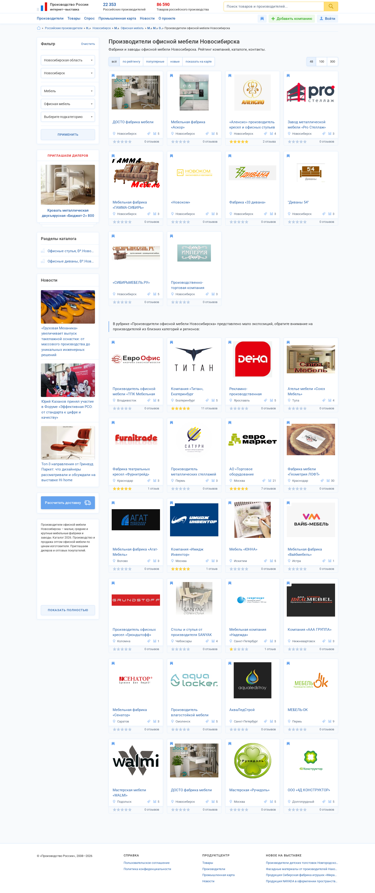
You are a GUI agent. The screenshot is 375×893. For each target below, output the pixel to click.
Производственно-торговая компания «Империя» (187, 285)
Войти (327, 18)
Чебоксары (181, 641)
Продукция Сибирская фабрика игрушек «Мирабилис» (302, 875)
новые (175, 61)
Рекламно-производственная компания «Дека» (245, 392)
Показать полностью (68, 610)
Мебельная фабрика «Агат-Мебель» (135, 552)
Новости (147, 18)
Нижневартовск (301, 641)
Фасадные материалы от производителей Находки (302, 869)
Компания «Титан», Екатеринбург (187, 391)
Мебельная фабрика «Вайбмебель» (305, 552)
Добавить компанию (294, 18)
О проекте (167, 18)
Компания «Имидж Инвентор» (187, 552)
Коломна (121, 641)
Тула (293, 400)
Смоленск (180, 721)
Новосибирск (102, 28)
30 (330, 480)
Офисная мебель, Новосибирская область (161, 28)
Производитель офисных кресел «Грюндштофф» (134, 632)
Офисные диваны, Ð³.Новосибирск (71, 261)
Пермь (178, 480)
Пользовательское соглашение (147, 863)
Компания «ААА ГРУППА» (309, 629)
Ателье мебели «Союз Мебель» (306, 391)
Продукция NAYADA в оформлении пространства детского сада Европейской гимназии (302, 881)
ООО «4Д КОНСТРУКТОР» (309, 790)
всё (114, 61)
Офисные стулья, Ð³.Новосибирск (71, 251)
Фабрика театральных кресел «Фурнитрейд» (131, 472)
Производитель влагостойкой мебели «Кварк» (190, 713)
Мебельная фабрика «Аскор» (188, 125)
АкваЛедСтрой (242, 710)
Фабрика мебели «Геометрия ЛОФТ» (304, 472)
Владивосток (124, 400)
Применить (68, 134)
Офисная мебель (132, 28)
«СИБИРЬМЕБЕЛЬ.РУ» (131, 282)
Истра (294, 561)
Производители (50, 18)
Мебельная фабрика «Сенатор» (130, 712)
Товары (73, 18)
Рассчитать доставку (68, 502)
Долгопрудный (300, 801)
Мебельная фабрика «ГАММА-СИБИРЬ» (130, 205)
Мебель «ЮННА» (243, 549)
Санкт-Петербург (243, 641)
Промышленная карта (117, 18)
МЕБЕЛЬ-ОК (298, 710)
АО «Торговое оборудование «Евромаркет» (241, 472)
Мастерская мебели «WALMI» (129, 793)
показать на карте (199, 61)
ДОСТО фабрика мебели (133, 122)
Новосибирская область (88, 28)
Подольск (122, 801)
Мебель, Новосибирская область (149, 28)
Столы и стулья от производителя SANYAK (191, 632)
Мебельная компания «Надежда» (247, 632)
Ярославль (239, 400)
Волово (120, 561)
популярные (155, 61)
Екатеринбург (183, 400)
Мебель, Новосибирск (155, 28)
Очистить (88, 44)
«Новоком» (180, 202)
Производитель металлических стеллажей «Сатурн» (193, 472)
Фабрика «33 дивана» (247, 202)
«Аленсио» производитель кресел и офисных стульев (252, 125)
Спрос (89, 18)
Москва (237, 480)
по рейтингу (131, 61)
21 (272, 480)
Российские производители (64, 28)
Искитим (238, 561)
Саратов (120, 721)
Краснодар (122, 480)
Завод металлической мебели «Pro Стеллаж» (307, 125)
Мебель (116, 28)
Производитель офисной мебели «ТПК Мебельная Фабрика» (134, 392)
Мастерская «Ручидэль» (249, 790)
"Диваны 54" (298, 202)
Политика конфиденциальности (147, 869)
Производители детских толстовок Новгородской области (302, 863)
